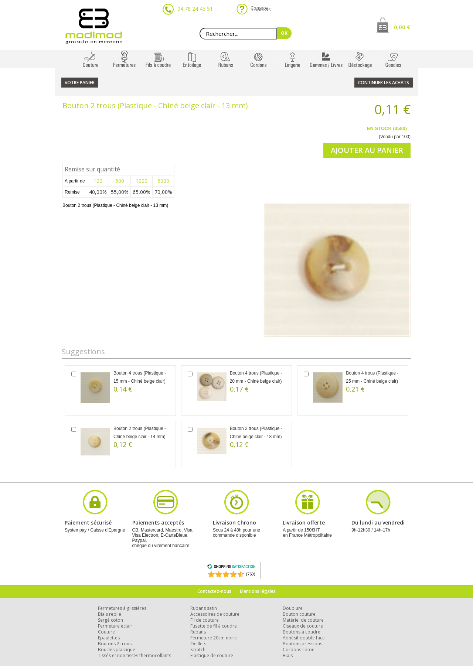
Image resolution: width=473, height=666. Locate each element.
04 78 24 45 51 (195, 8)
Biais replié (109, 614)
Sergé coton (110, 620)
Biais (288, 655)
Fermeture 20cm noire (213, 638)
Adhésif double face (304, 638)
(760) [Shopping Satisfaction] (250, 574)
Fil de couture (204, 620)
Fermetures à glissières (122, 608)
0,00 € (402, 27)
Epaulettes (109, 638)
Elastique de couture (211, 655)
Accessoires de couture (214, 614)
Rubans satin (203, 608)
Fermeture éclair (115, 626)
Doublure (293, 608)
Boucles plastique (116, 649)
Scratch (197, 649)
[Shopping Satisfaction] (231, 567)
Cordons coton (298, 649)
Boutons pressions (302, 644)
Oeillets (198, 644)
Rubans (198, 632)
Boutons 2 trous (115, 644)
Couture (106, 632)
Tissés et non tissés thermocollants (134, 655)
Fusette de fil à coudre (213, 626)
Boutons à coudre (301, 632)
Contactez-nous (214, 591)
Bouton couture (299, 614)
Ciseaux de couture (303, 626)
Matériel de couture (303, 620)
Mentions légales (258, 591)
